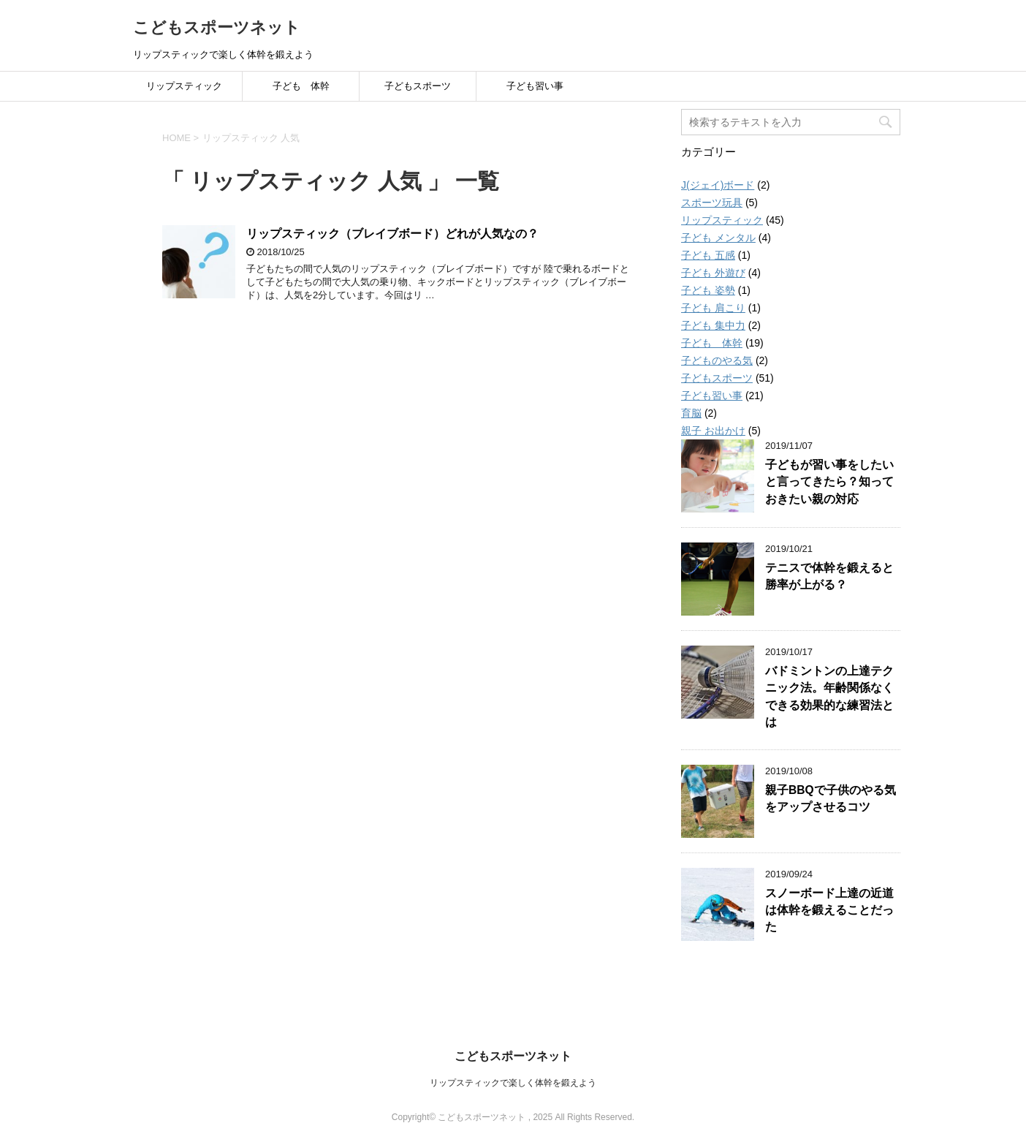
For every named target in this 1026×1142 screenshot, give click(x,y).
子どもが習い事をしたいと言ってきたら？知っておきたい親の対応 (829, 481)
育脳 (691, 413)
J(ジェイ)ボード (717, 185)
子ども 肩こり (713, 308)
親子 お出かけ (713, 430)
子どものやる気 (717, 360)
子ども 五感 (708, 255)
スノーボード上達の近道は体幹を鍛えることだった (829, 910)
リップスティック (184, 85)
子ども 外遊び (713, 273)
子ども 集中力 (713, 325)
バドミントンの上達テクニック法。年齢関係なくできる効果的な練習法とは (829, 696)
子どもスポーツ (417, 85)
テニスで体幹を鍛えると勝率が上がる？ (829, 576)
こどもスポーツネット (216, 27)
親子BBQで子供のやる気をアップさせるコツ (830, 798)
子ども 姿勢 (708, 290)
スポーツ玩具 (711, 202)
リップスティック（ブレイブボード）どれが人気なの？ (392, 233)
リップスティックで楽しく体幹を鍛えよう (513, 1083)
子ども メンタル (718, 237)
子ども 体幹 (301, 85)
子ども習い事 (534, 85)
